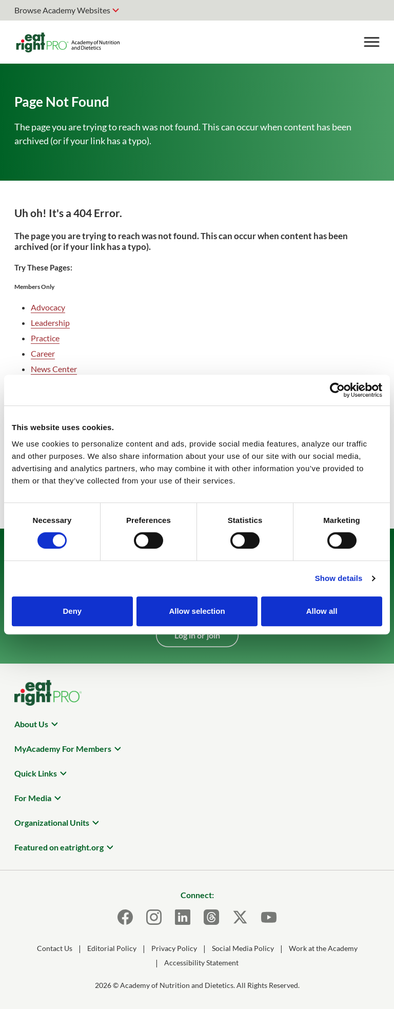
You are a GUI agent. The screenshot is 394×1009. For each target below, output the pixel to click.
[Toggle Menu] (371, 42)
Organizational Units (51, 822)
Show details (339, 578)
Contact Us (54, 948)
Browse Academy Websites (62, 10)
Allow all (322, 611)
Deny (72, 611)
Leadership (50, 322)
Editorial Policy (111, 948)
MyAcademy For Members (62, 748)
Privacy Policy (174, 948)
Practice (45, 338)
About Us (31, 724)
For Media (32, 798)
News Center (54, 369)
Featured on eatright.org (59, 847)
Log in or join (197, 635)
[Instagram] (154, 917)
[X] (240, 917)
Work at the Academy (323, 948)
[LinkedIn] (182, 917)
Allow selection (197, 611)
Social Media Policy (243, 948)
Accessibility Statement (201, 962)
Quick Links (35, 773)
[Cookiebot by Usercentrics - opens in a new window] (337, 390)
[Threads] (211, 917)
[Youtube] (269, 917)
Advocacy (48, 307)
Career (43, 353)
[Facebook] (125, 917)
